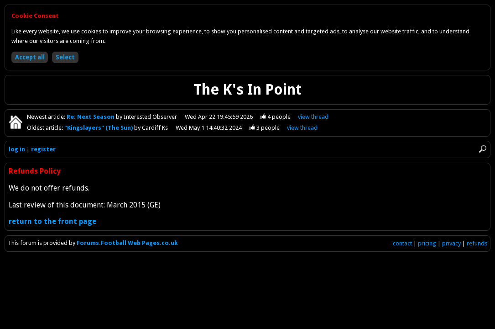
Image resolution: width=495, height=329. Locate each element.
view (313, 116)
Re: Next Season (91, 116)
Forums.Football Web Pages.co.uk (127, 242)
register (43, 149)
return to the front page (52, 221)
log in (17, 149)
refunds (477, 243)
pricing (427, 243)
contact (402, 243)
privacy (451, 243)
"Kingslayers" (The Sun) (99, 127)
